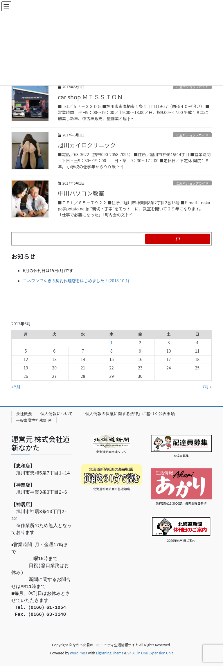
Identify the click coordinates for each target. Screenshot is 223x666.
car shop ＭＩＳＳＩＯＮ (90, 97)
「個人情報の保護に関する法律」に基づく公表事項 (128, 413)
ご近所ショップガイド (192, 86)
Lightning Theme (109, 652)
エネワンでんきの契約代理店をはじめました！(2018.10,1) (76, 281)
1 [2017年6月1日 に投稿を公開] (111, 342)
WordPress (78, 652)
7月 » (207, 386)
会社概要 (24, 413)
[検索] (177, 239)
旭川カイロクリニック (87, 145)
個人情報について (56, 413)
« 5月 (16, 386)
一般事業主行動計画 (34, 420)
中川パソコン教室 (81, 193)
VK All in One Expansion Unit (150, 652)
